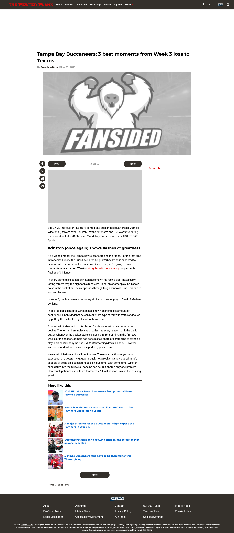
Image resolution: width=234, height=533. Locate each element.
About (46, 505)
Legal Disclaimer (53, 516)
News (59, 4)
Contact (119, 505)
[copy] (42, 186)
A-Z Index (120, 516)
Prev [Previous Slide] (56, 163)
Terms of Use (151, 511)
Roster (107, 4)
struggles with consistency (103, 268)
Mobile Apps (182, 505)
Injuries (118, 4)
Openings (80, 505)
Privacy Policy (123, 511)
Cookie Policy (183, 511)
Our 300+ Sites (151, 505)
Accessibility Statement (89, 516)
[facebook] (203, 4)
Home (51, 484)
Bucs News (63, 484)
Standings (95, 4)
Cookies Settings (153, 516)
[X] (209, 4)
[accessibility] (228, 4)
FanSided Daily (52, 511)
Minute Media (27, 525)
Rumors (69, 4)
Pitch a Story (82, 511)
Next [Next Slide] (133, 163)
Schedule (82, 4)
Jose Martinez (49, 67)
